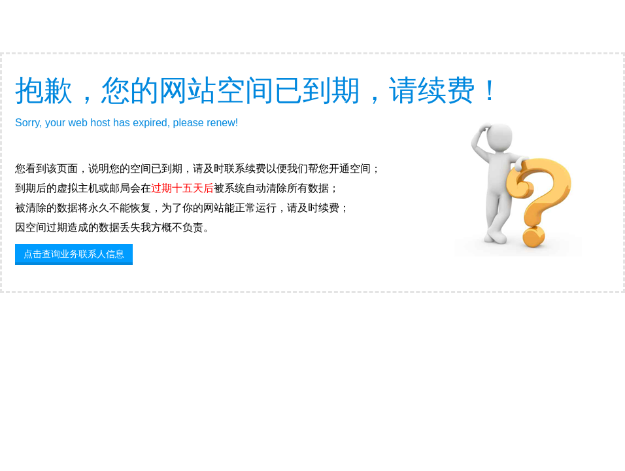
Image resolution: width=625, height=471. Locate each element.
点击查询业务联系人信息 (74, 254)
